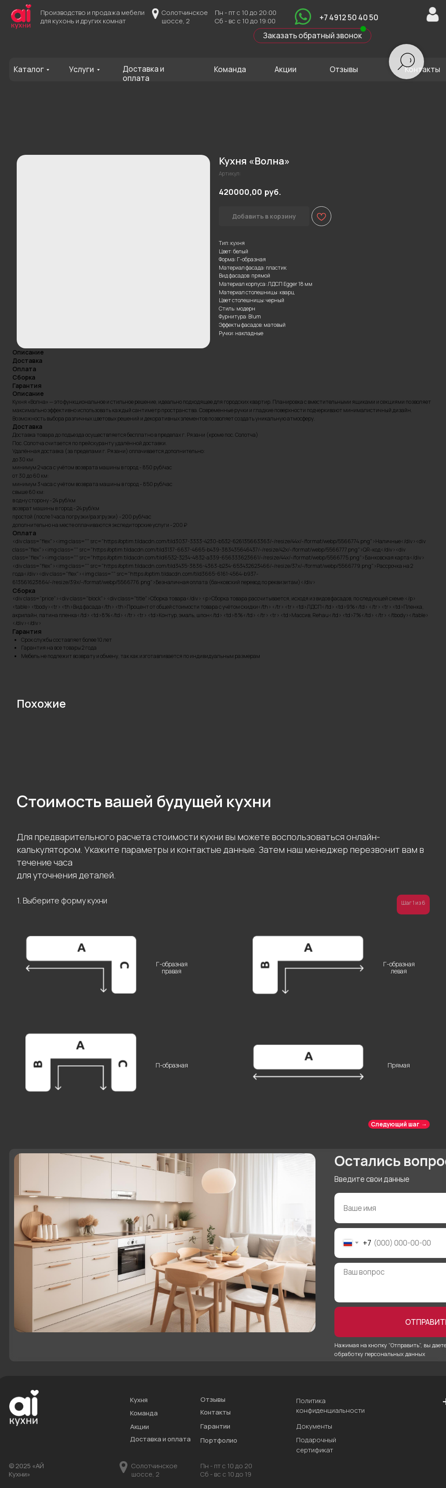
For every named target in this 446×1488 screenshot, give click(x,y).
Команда (230, 69)
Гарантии (215, 1426)
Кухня (139, 1399)
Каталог (29, 69)
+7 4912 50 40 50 (348, 17)
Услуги (81, 69)
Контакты (422, 69)
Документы (314, 1426)
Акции (286, 69)
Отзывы (344, 69)
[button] (312, 35)
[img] (303, 16)
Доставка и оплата (143, 73)
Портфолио (218, 1440)
